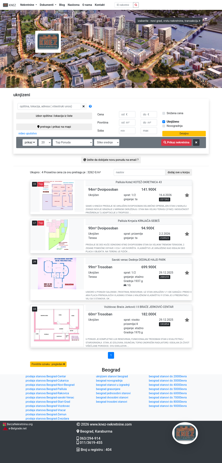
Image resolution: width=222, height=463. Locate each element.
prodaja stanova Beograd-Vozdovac (48, 406)
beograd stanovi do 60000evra (168, 393)
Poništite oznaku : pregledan (48, 364)
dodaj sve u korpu (179, 172)
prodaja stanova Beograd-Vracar (46, 410)
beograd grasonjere (108, 389)
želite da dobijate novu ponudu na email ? (111, 159)
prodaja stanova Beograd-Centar (46, 376)
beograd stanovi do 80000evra (168, 401)
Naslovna (74, 5)
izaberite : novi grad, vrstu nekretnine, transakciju (169, 21)
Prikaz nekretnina (176, 142)
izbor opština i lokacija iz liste (54, 116)
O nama (87, 5)
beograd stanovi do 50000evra (168, 389)
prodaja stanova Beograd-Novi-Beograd (50, 384)
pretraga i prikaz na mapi (54, 126)
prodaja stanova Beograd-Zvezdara (47, 418)
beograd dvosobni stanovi (112, 397)
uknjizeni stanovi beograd (112, 376)
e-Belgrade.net (15, 428)
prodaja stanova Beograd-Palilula (46, 389)
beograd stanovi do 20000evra (168, 376)
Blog (62, 5)
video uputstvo (27, 133)
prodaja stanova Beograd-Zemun (46, 414)
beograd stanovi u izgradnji (113, 384)
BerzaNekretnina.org (18, 424)
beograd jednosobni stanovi (113, 393)
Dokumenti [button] (47, 5)
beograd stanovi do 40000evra (168, 384)
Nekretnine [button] (27, 5)
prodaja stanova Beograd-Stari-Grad (48, 401)
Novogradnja (174, 126)
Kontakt (100, 5)
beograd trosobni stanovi (111, 401)
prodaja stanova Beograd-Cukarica (47, 380)
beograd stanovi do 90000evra (168, 406)
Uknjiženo (173, 121)
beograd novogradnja (109, 380)
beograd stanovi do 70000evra (168, 397)
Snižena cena (175, 113)
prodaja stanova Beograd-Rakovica (47, 393)
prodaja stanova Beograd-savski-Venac (50, 397)
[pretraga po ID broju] (124, 5)
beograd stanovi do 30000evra (168, 380)
